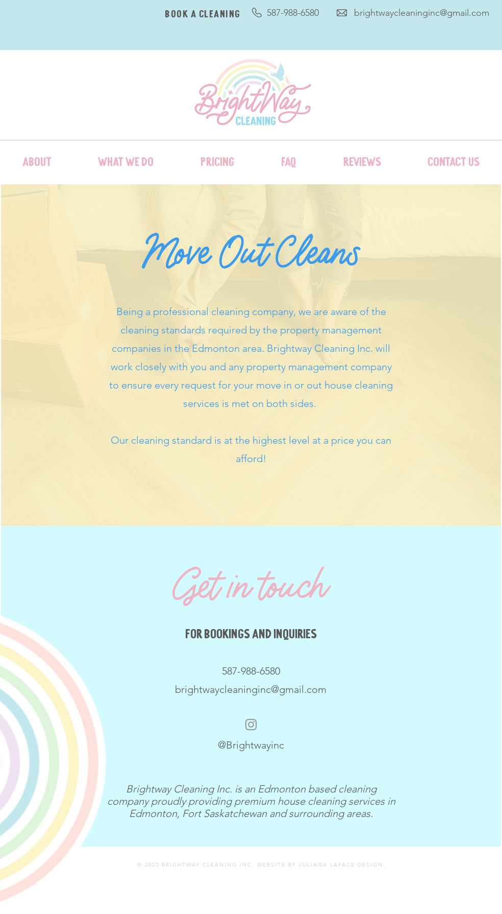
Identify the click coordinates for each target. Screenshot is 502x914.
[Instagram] (251, 724)
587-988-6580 (293, 12)
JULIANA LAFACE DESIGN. (342, 864)
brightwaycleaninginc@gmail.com (421, 12)
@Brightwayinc (251, 745)
